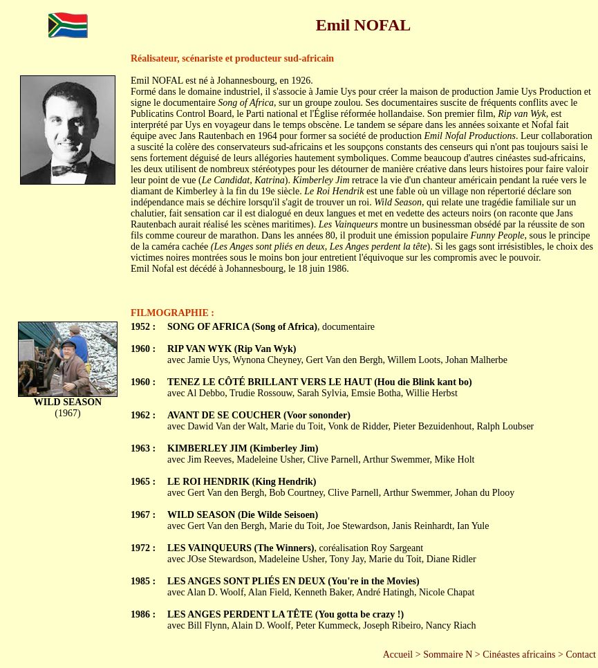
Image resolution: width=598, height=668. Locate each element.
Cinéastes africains (519, 654)
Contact (581, 654)
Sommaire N (447, 654)
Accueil (398, 654)
